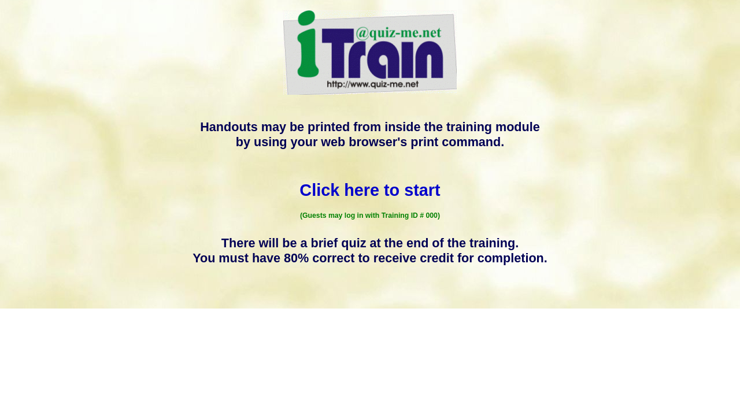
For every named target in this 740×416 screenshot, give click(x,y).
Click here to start (369, 190)
